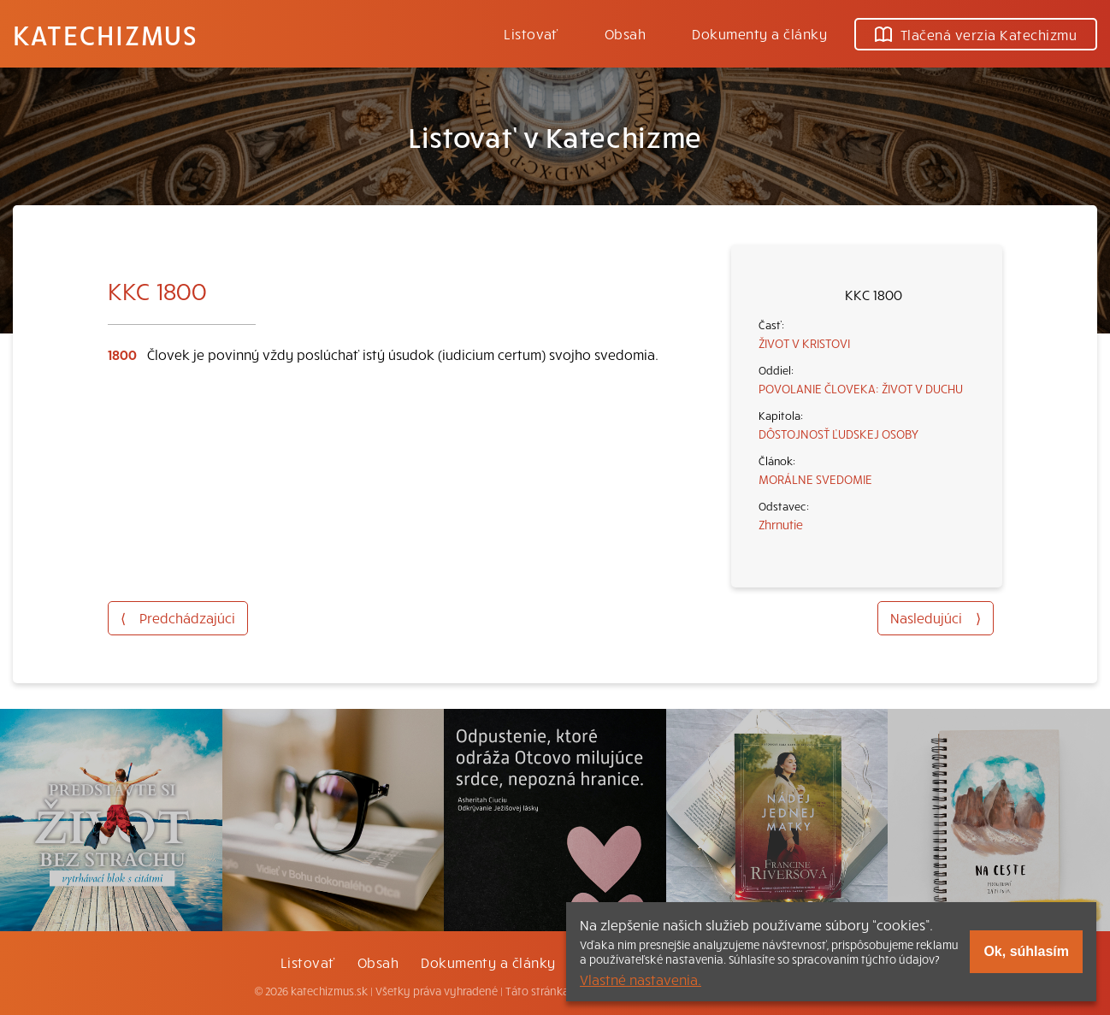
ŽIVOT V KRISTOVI (804, 343)
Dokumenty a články (759, 33)
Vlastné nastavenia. (640, 979)
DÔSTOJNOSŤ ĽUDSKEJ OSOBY (838, 433)
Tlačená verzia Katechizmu (976, 34)
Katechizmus (105, 34)
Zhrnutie (781, 524)
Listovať (531, 33)
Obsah (625, 33)
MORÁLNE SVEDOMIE (815, 479)
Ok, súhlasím (1026, 951)
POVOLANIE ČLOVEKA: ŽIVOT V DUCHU (861, 388)
